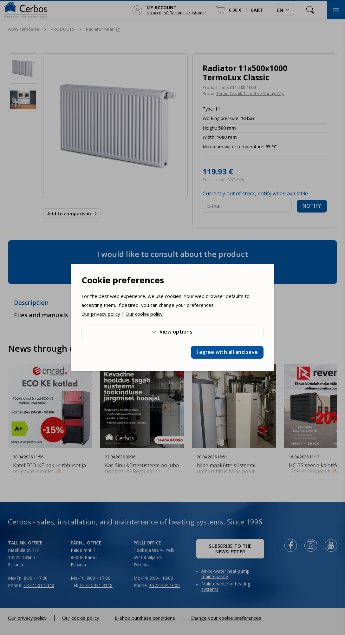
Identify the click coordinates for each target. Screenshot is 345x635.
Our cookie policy (144, 314)
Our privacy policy (100, 314)
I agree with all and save (227, 351)
